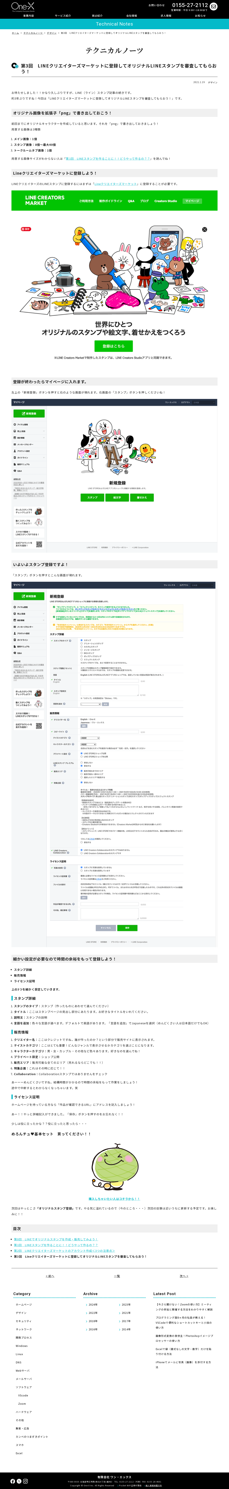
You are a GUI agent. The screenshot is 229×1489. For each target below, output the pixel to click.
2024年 (93, 1304)
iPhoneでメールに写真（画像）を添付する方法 (183, 1364)
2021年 (126, 1313)
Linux (19, 1354)
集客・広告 (22, 1428)
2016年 (93, 1329)
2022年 (93, 1313)
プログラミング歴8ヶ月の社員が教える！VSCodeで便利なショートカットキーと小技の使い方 (184, 1322)
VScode (23, 1395)
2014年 (126, 1329)
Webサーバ (23, 1370)
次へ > (184, 1276)
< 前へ (50, 1276)
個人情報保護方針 (154, 1485)
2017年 (126, 1321)
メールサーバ (24, 1379)
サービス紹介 (63, 15)
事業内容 (28, 15)
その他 (20, 1420)
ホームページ (24, 1304)
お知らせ (200, 15)
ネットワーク (24, 1329)
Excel (19, 1453)
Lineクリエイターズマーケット (115, 184)
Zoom (22, 1403)
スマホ (20, 1445)
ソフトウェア (24, 1387)
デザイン (213, 82)
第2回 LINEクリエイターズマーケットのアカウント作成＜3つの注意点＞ (64, 1251)
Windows (22, 1346)
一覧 (117, 1276)
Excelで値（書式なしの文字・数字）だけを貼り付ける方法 (184, 1351)
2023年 (126, 1304)
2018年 (93, 1321)
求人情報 (166, 15)
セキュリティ (24, 1321)
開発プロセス (24, 1337)
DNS (18, 1362)
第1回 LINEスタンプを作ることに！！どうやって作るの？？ (108, 158)
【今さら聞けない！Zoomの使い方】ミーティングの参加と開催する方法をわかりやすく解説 (184, 1307)
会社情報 (131, 15)
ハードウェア (24, 1412)
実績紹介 (97, 15)
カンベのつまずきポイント (32, 1436)
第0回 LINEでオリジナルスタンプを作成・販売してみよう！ (56, 1239)
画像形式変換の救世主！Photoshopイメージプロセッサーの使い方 (184, 1338)
